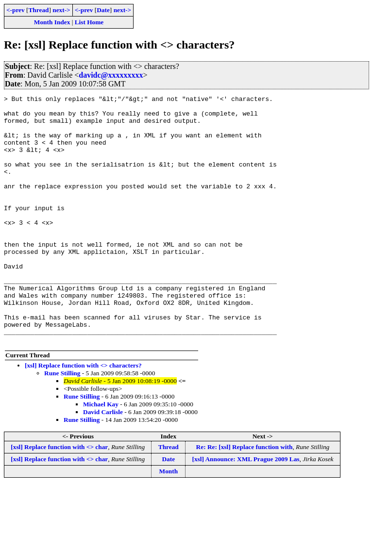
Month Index (52, 22)
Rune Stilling (62, 422)
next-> (61, 10)
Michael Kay (101, 453)
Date (103, 10)
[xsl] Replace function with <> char (59, 496)
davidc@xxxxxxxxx (111, 75)
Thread (38, 10)
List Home (89, 22)
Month (168, 520)
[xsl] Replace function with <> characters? (83, 414)
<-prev (15, 10)
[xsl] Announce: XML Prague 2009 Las (245, 508)
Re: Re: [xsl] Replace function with (244, 496)
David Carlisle (103, 461)
